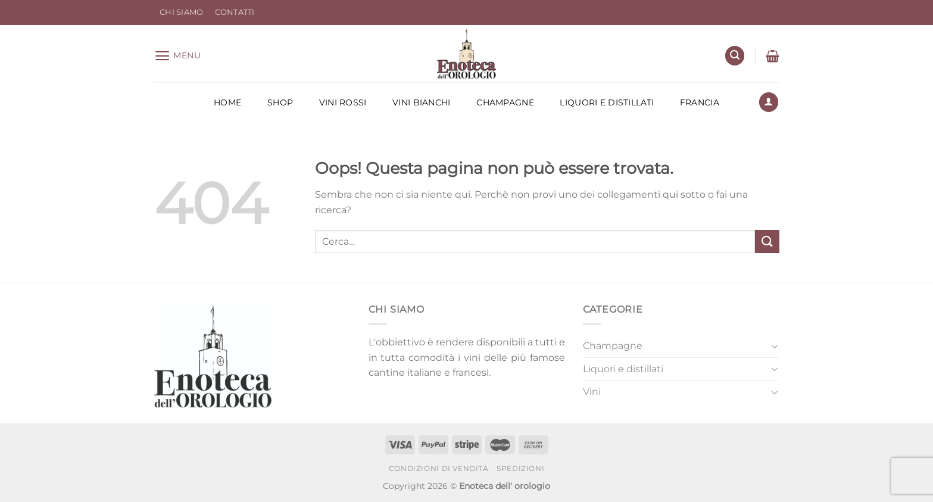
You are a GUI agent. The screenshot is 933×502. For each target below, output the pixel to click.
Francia (699, 102)
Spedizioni (520, 468)
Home (227, 102)
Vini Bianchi (421, 102)
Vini (592, 391)
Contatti (235, 12)
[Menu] (177, 55)
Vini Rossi (343, 102)
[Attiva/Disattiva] (774, 346)
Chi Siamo (181, 12)
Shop (280, 102)
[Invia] (767, 241)
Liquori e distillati (607, 102)
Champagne (505, 102)
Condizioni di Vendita (439, 468)
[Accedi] (768, 102)
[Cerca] (734, 56)
